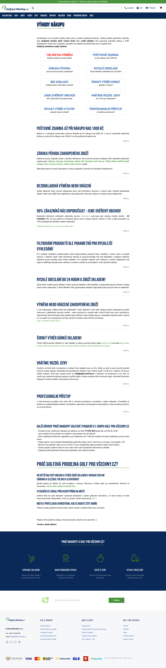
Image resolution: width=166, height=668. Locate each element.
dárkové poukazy (103, 346)
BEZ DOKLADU (59, 82)
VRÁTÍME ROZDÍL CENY (105, 95)
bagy (121, 343)
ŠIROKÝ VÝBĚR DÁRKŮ (106, 82)
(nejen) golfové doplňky (77, 346)
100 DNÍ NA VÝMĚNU (59, 55)
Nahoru (126, 141)
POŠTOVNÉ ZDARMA (106, 55)
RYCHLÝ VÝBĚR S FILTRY (59, 109)
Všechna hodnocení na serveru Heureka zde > (55, 226)
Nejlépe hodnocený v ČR (117, 658)
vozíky (39, 346)
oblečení (90, 346)
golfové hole (107, 343)
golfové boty (48, 346)
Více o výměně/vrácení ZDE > (49, 321)
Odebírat (116, 600)
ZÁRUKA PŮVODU (59, 68)
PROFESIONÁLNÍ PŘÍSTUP (105, 109)
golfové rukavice (60, 346)
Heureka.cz (85, 216)
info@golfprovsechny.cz (18, 636)
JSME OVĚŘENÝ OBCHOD (59, 95)
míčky (126, 343)
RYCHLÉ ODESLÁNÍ (105, 68)
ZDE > (94, 498)
